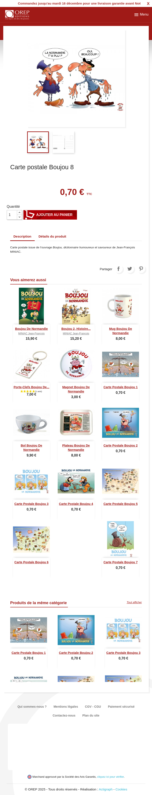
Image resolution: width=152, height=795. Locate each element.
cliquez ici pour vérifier (110, 776)
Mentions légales (66, 706)
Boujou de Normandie (31, 328)
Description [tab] (22, 236)
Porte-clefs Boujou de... (31, 387)
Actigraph (106, 789)
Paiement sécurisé (121, 706)
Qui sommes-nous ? (32, 706)
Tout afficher (134, 602)
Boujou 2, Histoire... (76, 328)
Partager (118, 268)
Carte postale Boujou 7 (120, 562)
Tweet (129, 268)
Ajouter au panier (50, 215)
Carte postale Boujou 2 (120, 445)
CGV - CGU (93, 706)
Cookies (121, 789)
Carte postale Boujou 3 (31, 504)
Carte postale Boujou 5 (120, 504)
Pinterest (141, 268)
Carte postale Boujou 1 (120, 387)
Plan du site (91, 715)
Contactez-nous (64, 715)
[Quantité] (12, 215)
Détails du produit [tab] (52, 236)
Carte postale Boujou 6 (31, 562)
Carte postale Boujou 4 (76, 504)
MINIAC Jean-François (31, 333)
